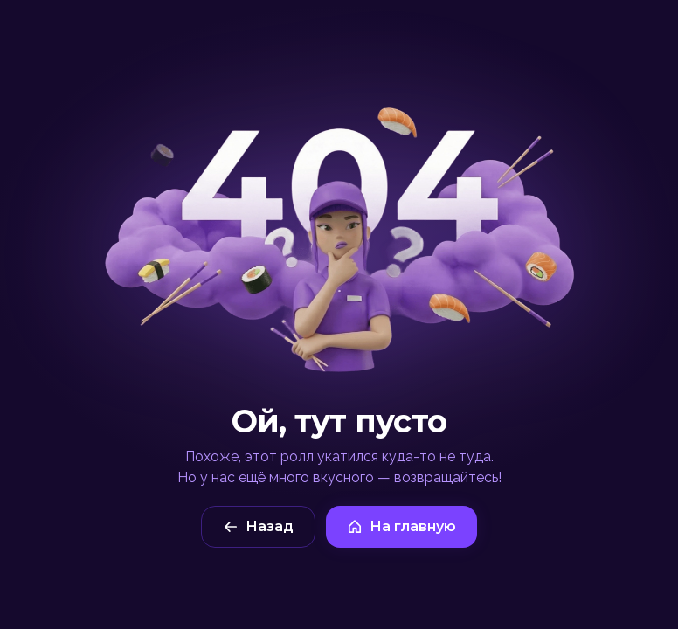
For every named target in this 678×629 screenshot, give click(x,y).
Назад (258, 526)
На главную (401, 526)
